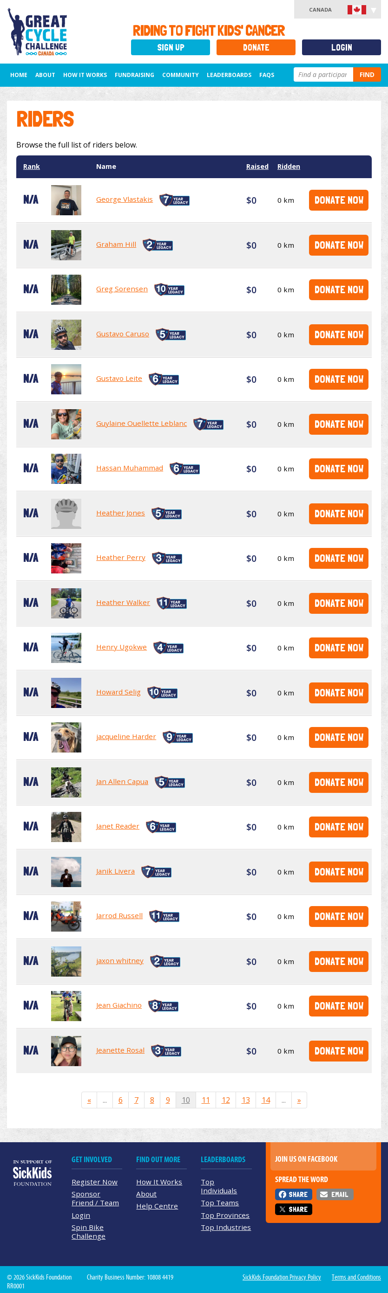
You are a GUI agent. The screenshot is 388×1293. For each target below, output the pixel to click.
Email (339, 1194)
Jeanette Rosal (120, 1050)
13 (246, 1100)
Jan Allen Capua (122, 781)
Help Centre (157, 1205)
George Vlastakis (124, 199)
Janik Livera (115, 870)
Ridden (288, 166)
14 (266, 1100)
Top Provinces (225, 1215)
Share (298, 1194)
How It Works (85, 75)
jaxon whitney (120, 960)
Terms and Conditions (356, 1277)
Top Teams (220, 1202)
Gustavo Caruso (122, 333)
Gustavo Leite (119, 378)
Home (18, 75)
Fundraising (134, 75)
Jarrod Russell (119, 915)
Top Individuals (219, 1186)
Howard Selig (118, 691)
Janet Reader (117, 825)
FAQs (266, 75)
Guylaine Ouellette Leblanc (141, 423)
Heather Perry (120, 557)
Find (367, 74)
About (45, 75)
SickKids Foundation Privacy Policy (282, 1277)
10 (186, 1100)
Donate (256, 47)
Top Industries (226, 1227)
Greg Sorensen (122, 288)
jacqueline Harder (126, 736)
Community (180, 75)
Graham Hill (116, 244)
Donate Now (339, 199)
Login (341, 47)
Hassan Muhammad (129, 467)
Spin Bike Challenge (88, 1231)
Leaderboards (229, 75)
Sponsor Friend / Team (95, 1198)
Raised (257, 166)
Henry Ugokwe (121, 646)
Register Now (95, 1181)
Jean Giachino (119, 1005)
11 (206, 1100)
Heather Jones (120, 512)
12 (226, 1100)
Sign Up (170, 47)
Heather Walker (123, 602)
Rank (31, 166)
